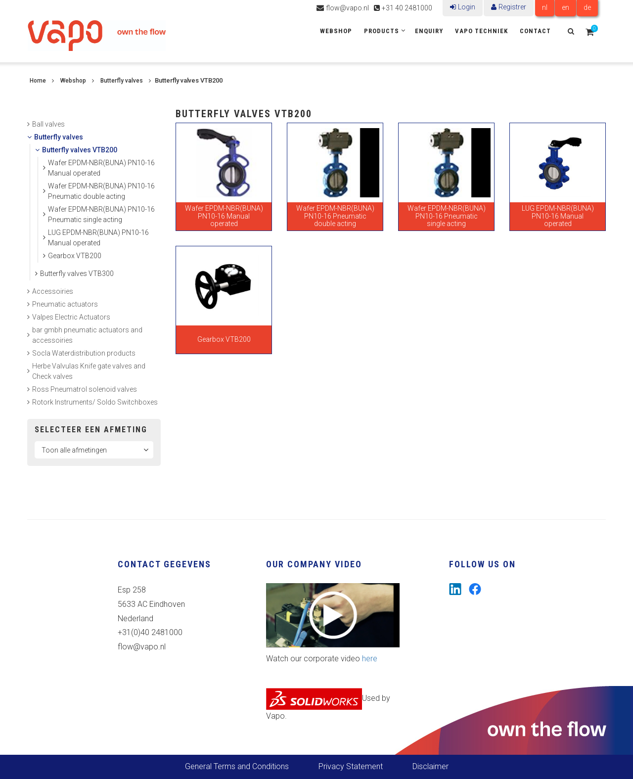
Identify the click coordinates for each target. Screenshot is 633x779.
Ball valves (48, 124)
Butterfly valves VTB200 (79, 150)
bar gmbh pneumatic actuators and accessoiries (87, 335)
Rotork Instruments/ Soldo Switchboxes (95, 402)
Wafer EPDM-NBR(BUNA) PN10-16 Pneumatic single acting (101, 214)
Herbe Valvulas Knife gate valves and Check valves (88, 371)
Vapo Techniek (481, 31)
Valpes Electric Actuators (71, 317)
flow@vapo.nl (347, 8)
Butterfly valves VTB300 (77, 273)
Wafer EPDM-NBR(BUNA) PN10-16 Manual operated (101, 168)
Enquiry (429, 31)
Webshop (336, 31)
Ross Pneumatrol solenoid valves (84, 389)
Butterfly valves (121, 80)
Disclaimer (430, 766)
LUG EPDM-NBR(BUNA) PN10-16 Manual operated (98, 238)
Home (38, 80)
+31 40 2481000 (407, 8)
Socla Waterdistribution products (84, 353)
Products (381, 31)
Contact (535, 31)
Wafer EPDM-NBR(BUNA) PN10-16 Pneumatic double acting (101, 191)
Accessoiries (52, 291)
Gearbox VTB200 (74, 256)
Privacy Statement (350, 766)
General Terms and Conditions (237, 766)
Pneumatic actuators (65, 304)
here (369, 658)
